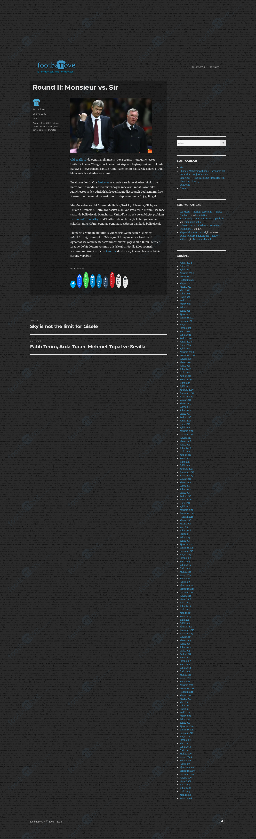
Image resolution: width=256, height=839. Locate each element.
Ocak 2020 (185, 372)
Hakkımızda (197, 66)
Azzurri (36, 123)
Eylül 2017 (185, 465)
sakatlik (43, 129)
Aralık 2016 (185, 496)
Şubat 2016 (185, 530)
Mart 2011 (185, 702)
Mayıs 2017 (185, 479)
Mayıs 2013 (185, 637)
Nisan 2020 (185, 362)
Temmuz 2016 (187, 513)
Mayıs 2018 (185, 438)
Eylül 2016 (185, 506)
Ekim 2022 (185, 266)
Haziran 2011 (186, 692)
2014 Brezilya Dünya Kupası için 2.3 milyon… (202, 218)
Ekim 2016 (185, 503)
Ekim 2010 (185, 719)
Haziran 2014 (186, 592)
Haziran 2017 (186, 475)
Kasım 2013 (185, 616)
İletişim (214, 66)
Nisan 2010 (185, 740)
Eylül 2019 (185, 386)
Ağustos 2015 (186, 544)
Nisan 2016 (185, 523)
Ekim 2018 (185, 424)
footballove (39, 109)
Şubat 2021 (185, 335)
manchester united (43, 126)
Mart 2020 (185, 365)
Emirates (103, 182)
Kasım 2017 (186, 458)
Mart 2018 (185, 444)
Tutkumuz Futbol (202, 239)
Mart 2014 (185, 602)
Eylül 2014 (185, 582)
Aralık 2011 (185, 674)
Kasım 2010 (186, 716)
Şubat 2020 (185, 369)
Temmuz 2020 (187, 355)
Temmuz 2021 (187, 317)
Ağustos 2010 (186, 726)
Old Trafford (78, 159)
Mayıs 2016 (185, 520)
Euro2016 (46, 123)
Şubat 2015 (185, 565)
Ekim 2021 (185, 307)
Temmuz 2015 (187, 547)
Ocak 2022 (185, 297)
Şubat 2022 (185, 293)
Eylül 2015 (185, 540)
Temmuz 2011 (187, 688)
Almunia (111, 251)
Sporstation (201, 215)
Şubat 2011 (185, 705)
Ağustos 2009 (187, 767)
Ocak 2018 (185, 451)
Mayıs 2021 (185, 324)
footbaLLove (36, 821)
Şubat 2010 (185, 746)
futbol (55, 123)
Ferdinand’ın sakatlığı (84, 219)
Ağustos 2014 (186, 585)
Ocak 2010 (185, 750)
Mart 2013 (185, 643)
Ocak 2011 (185, 709)
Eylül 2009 (185, 764)
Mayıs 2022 (186, 283)
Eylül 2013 (185, 623)
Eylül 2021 (185, 310)
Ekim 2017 (185, 462)
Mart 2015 (185, 561)
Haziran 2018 (186, 434)
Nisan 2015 (185, 558)
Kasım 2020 (186, 341)
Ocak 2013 (185, 650)
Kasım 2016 (186, 499)
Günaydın (185, 184)
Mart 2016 (185, 527)
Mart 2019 (185, 407)
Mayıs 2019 (185, 400)
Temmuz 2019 (187, 393)
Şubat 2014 (185, 606)
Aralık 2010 (185, 712)
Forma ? (184, 188)
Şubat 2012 (185, 668)
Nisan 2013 (185, 640)
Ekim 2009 (185, 760)
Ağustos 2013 (186, 626)
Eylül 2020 (185, 348)
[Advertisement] (129, 32)
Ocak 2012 (185, 671)
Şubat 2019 (185, 410)
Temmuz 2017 (187, 472)
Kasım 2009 (186, 757)
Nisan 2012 (185, 661)
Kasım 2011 (185, 678)
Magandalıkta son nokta (192, 232)
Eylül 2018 (185, 427)
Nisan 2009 (186, 781)
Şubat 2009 (185, 788)
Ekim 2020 (185, 345)
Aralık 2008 (186, 795)
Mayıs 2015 (185, 554)
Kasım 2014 (186, 575)
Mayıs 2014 (185, 595)
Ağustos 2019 (187, 389)
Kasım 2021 (186, 304)
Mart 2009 (185, 784)
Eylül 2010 (185, 722)
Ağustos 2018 (186, 431)
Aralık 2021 (185, 300)
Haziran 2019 (186, 396)
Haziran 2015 (186, 551)
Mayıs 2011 (185, 695)
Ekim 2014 (185, 578)
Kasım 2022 (186, 262)
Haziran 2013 (186, 633)
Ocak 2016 (185, 534)
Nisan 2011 (185, 698)
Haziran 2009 (187, 774)
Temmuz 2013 (187, 630)
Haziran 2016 (186, 516)
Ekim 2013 (185, 619)
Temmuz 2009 (187, 771)
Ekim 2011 (185, 681)
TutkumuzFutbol (192, 222)
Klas (182, 167)
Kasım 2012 (186, 657)
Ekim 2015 (185, 537)
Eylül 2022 (185, 269)
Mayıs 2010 (185, 736)
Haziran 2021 (186, 321)
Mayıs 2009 (186, 777)
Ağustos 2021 (186, 314)
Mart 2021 (185, 331)
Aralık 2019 (185, 376)
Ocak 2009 (185, 791)
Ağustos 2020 (187, 352)
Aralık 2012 (185, 654)
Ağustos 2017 (186, 468)
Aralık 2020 (186, 338)
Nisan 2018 (185, 441)
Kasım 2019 (186, 379)
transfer (52, 129)
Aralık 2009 (186, 753)
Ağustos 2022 (187, 273)
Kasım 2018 (186, 420)
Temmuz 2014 (187, 589)
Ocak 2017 (185, 492)
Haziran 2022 (187, 280)
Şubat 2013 (185, 647)
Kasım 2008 (186, 798)
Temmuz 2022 (187, 276)
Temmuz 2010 (187, 729)
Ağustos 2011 (186, 685)
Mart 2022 (185, 290)
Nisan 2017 (185, 482)
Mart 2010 (185, 743)
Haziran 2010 (186, 733)
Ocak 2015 (185, 568)
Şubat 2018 (185, 448)
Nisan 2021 (185, 328)
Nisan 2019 (185, 403)
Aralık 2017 (185, 455)
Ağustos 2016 (187, 510)
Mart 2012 (185, 664)
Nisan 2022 (185, 286)
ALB (35, 118)
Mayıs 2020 (186, 359)
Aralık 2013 (185, 613)
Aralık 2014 (185, 571)
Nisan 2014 (185, 599)
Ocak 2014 (185, 609)
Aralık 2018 (185, 417)
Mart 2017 (185, 486)
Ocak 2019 (185, 413)
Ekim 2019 (185, 383)
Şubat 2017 (185, 489)
